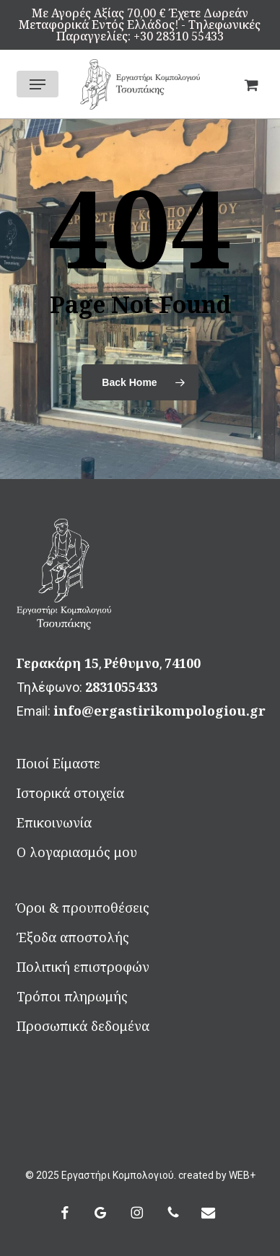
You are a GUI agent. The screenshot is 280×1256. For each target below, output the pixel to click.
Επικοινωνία (54, 822)
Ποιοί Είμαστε (58, 763)
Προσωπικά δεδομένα (83, 1026)
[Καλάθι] (247, 84)
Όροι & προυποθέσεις (83, 907)
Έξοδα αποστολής (73, 937)
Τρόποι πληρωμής (72, 996)
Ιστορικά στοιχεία (70, 793)
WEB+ (242, 1175)
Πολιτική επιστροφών (83, 966)
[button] (37, 84)
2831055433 (121, 686)
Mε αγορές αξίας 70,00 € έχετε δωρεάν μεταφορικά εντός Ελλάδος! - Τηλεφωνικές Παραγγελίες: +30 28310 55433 (140, 24)
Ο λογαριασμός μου (77, 852)
